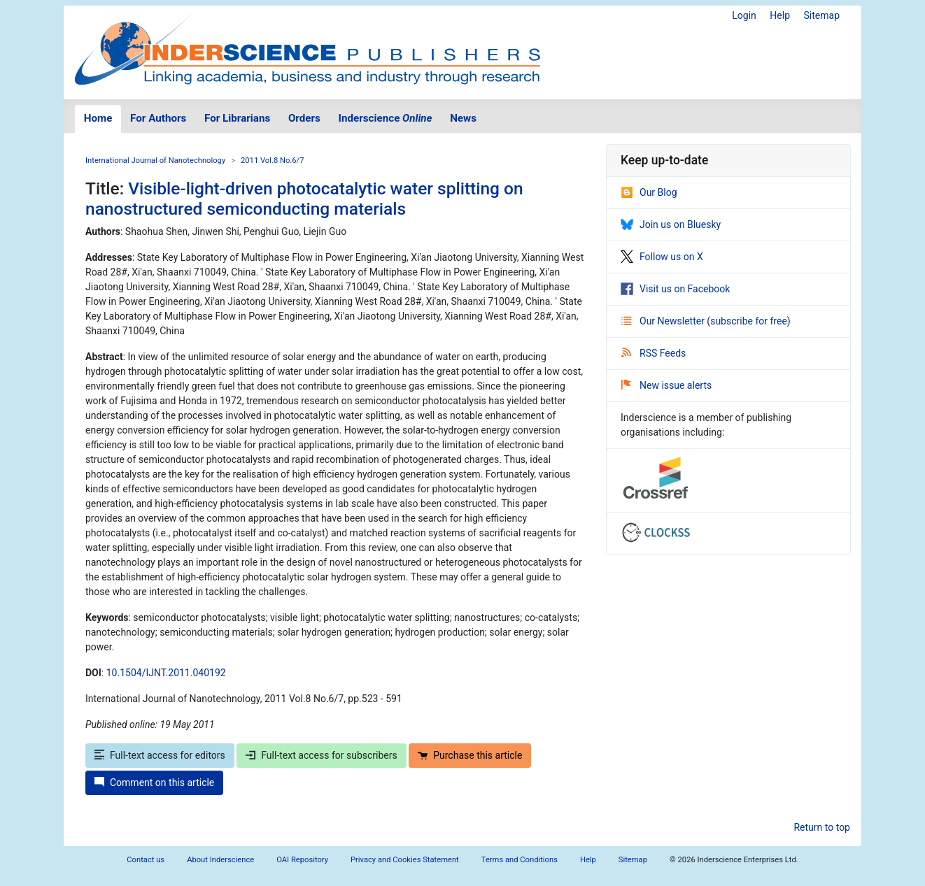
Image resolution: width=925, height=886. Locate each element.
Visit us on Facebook (675, 288)
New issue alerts (666, 385)
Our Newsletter (664, 321)
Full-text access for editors (159, 755)
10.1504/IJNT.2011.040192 (166, 672)
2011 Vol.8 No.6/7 (272, 160)
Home (98, 118)
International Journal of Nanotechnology (155, 160)
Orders (304, 118)
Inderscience (385, 118)
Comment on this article (154, 782)
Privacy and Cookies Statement (405, 859)
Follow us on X (662, 256)
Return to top (821, 827)
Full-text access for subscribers (321, 755)
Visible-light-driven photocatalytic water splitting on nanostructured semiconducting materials (304, 198)
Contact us (145, 859)
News (463, 118)
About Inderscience (220, 859)
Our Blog (649, 192)
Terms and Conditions (519, 859)
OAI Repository (302, 859)
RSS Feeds (653, 353)
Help (780, 15)
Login (744, 15)
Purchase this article (470, 755)
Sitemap (822, 15)
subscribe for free (748, 321)
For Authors (158, 118)
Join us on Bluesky (671, 224)
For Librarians (237, 118)
